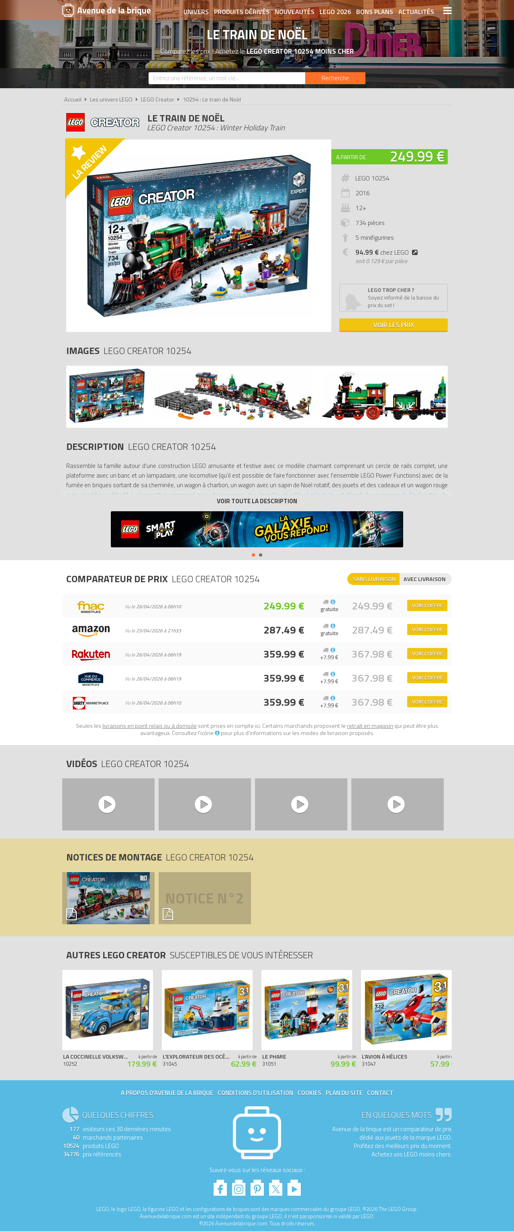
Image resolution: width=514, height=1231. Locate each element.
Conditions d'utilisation (255, 1092)
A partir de (351, 157)
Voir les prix (393, 325)
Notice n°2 (204, 898)
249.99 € (417, 156)
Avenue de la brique (106, 10)
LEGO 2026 (335, 11)
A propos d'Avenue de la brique (167, 1092)
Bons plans (374, 11)
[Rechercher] (335, 78)
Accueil (73, 99)
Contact (380, 1092)
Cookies (309, 1092)
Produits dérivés (241, 11)
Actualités (416, 11)
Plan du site (344, 1092)
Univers (195, 11)
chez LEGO (388, 252)
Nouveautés (294, 11)
